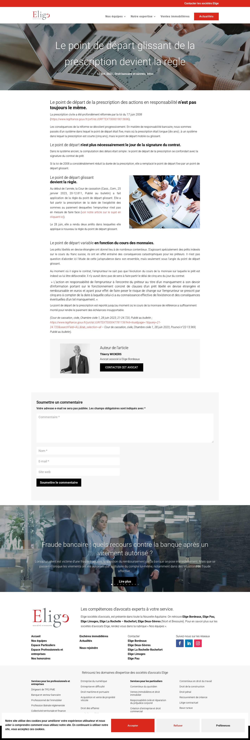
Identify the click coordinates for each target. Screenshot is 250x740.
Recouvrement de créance (193, 697)
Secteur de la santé (41, 719)
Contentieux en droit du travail (196, 681)
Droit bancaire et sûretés (130, 74)
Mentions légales (206, 732)
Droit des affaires (90, 708)
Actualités (206, 16)
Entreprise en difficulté (93, 686)
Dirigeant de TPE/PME (43, 689)
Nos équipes (114, 16)
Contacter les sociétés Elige (201, 3)
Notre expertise (142, 16)
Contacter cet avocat (121, 367)
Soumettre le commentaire (59, 482)
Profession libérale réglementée (48, 705)
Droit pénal (185, 692)
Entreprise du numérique (94, 681)
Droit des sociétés (90, 713)
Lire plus (125, 591)
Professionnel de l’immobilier (46, 700)
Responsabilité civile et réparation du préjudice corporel (148, 702)
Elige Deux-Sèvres (149, 621)
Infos (150, 74)
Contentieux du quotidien (143, 686)
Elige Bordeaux (191, 616)
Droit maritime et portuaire (95, 692)
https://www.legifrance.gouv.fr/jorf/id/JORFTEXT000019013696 (90, 119)
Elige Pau (208, 616)
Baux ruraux (186, 707)
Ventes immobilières (175, 16)
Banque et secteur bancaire (46, 694)
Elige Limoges (89, 621)
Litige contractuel (189, 702)
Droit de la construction (192, 686)
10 (138, 584)
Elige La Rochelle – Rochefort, (118, 621)
